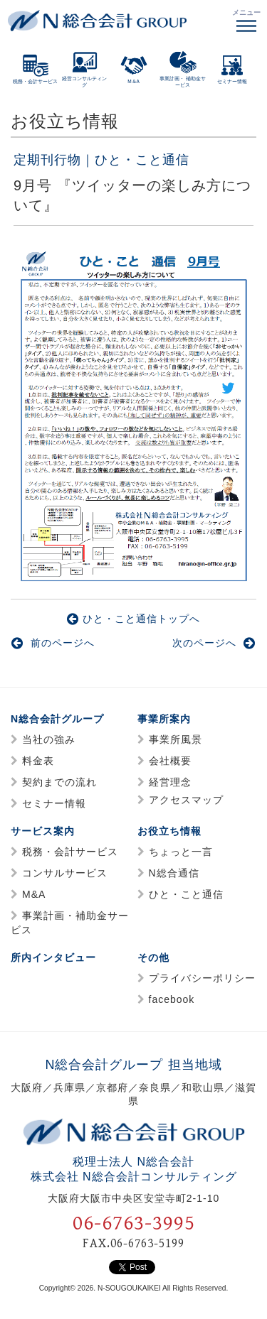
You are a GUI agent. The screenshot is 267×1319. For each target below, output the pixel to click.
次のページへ (214, 642)
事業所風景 (175, 739)
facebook (172, 999)
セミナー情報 (54, 803)
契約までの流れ (59, 782)
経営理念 (170, 782)
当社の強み (48, 739)
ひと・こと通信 (186, 894)
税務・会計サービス (70, 851)
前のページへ (53, 642)
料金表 (38, 760)
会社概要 (170, 760)
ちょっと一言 (181, 851)
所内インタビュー (53, 957)
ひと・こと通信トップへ (133, 618)
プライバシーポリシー (202, 978)
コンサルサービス (65, 873)
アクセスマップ (186, 799)
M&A (34, 894)
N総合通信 (174, 873)
